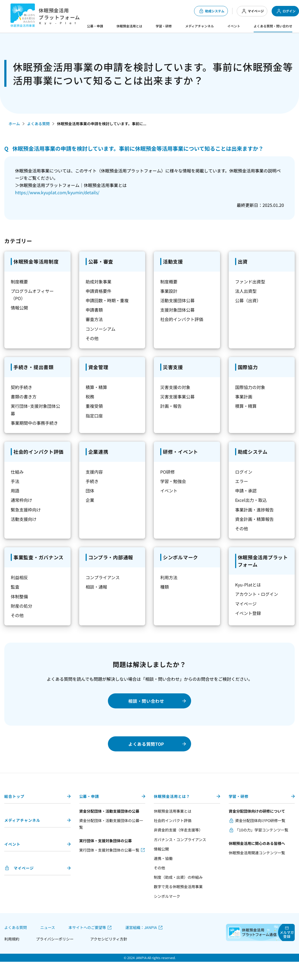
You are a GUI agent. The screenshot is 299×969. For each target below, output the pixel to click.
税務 (90, 396)
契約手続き (21, 387)
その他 (92, 338)
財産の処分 (21, 606)
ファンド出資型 (250, 281)
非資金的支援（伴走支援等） (178, 830)
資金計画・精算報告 (254, 519)
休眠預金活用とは (129, 26)
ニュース (47, 927)
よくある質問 (38, 123)
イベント (233, 26)
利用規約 (11, 939)
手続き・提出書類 (33, 366)
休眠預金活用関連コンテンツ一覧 (257, 852)
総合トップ (14, 796)
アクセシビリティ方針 (108, 939)
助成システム (211, 11)
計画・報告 (171, 406)
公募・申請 (95, 26)
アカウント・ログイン (256, 594)
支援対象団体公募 (177, 310)
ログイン (286, 11)
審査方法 (94, 319)
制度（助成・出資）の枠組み (178, 877)
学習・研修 (164, 26)
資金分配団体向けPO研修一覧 (260, 820)
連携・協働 (163, 858)
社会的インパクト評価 (181, 319)
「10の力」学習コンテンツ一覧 (261, 830)
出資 (243, 261)
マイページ (252, 11)
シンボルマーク (180, 557)
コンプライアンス (103, 577)
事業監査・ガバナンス (38, 557)
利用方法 (168, 577)
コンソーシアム (100, 329)
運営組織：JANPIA (141, 927)
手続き (92, 481)
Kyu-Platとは (248, 584)
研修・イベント (180, 451)
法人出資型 (246, 291)
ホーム (14, 123)
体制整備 (19, 596)
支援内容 (94, 472)
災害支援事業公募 (177, 396)
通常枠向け (21, 500)
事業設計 (168, 291)
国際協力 (248, 366)
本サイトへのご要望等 (87, 927)
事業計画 (243, 396)
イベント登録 (248, 613)
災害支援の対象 (175, 387)
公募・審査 (101, 261)
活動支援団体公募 (177, 300)
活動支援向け (24, 519)
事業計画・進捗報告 (254, 509)
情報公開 (19, 307)
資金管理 (98, 366)
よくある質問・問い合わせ (273, 26)
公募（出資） (248, 300)
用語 (15, 490)
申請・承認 (246, 490)
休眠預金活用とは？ (172, 796)
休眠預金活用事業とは (172, 811)
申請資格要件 (98, 291)
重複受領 (94, 406)
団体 (90, 490)
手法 (15, 481)
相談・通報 (96, 586)
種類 (164, 586)
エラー (241, 481)
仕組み (17, 472)
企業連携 (98, 451)
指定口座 (94, 415)
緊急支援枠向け (26, 509)
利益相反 (19, 577)
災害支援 (173, 366)
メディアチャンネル (199, 26)
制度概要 (19, 281)
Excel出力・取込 (251, 500)
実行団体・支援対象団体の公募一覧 (109, 850)
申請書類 (94, 310)
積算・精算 (96, 387)
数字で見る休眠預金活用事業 (178, 886)
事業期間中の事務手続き (34, 423)
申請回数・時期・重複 (107, 300)
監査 (15, 586)
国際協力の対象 (250, 387)
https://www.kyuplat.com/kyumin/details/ (57, 192)
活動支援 (173, 261)
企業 (90, 500)
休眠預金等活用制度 (36, 261)
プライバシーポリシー (55, 939)
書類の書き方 (24, 396)
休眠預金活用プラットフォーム (263, 561)
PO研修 (167, 472)
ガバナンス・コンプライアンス (180, 839)
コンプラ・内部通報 (110, 557)
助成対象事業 (98, 281)
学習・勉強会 (173, 481)
